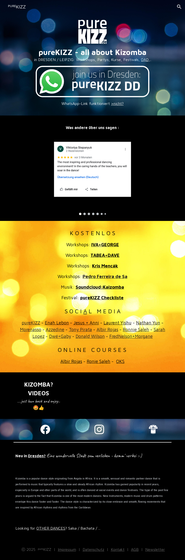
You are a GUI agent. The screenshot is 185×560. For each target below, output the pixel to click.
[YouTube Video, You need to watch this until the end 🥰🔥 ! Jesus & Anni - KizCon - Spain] (132, 386)
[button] (179, 7)
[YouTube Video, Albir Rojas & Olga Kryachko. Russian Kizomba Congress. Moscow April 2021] (78, 384)
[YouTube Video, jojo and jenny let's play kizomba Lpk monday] (159, 386)
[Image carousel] (92, 174)
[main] (92, 55)
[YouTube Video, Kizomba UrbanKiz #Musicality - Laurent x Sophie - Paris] (105, 386)
